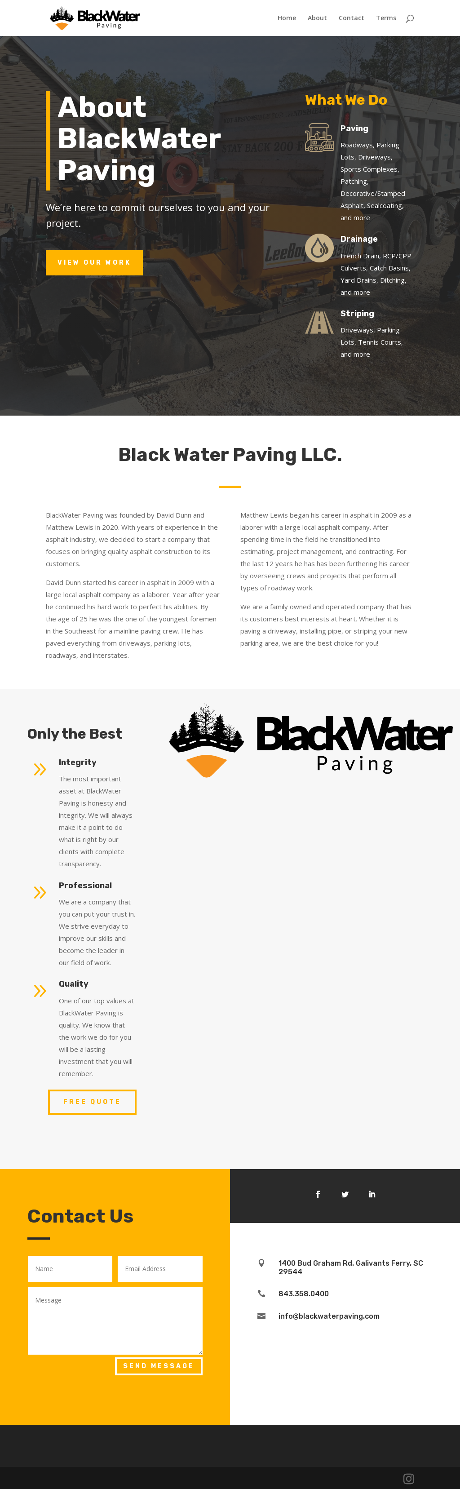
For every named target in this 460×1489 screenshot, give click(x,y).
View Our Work (94, 262)
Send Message (159, 1366)
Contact (351, 18)
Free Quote (92, 1102)
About (317, 18)
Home (287, 18)
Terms (386, 18)
